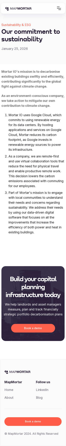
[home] (18, 8)
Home (8, 390)
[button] (59, 8)
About (8, 397)
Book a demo (33, 328)
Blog (39, 397)
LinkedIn (42, 390)
